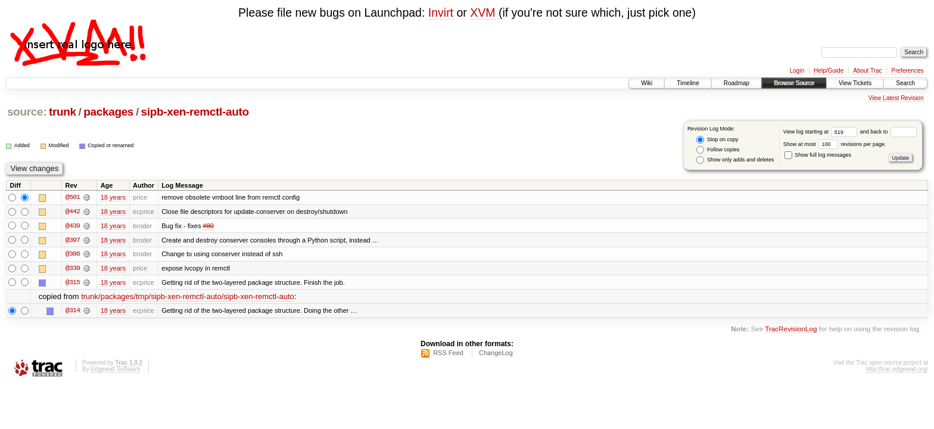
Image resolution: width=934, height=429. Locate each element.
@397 (73, 240)
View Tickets (855, 83)
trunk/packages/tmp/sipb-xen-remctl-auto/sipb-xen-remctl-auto (187, 297)
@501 (73, 197)
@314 (73, 311)
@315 (73, 283)
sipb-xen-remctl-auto (195, 111)
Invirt (440, 12)
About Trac (867, 70)
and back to (888, 132)
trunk (62, 111)
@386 (73, 254)
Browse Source (794, 83)
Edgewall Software (115, 370)
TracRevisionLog (791, 330)
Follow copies (717, 150)
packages (108, 111)
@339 (73, 268)
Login (797, 70)
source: (26, 111)
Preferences (908, 70)
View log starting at (821, 132)
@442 (73, 211)
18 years (113, 197)
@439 (73, 226)
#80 (208, 225)
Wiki (646, 83)
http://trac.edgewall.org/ (897, 370)
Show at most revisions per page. (834, 144)
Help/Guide (828, 70)
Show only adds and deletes (735, 160)
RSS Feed (448, 354)
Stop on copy (717, 140)
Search (905, 83)
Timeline (688, 83)
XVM (482, 12)
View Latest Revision (896, 98)
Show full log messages (817, 155)
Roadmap (736, 83)
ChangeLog (496, 354)
